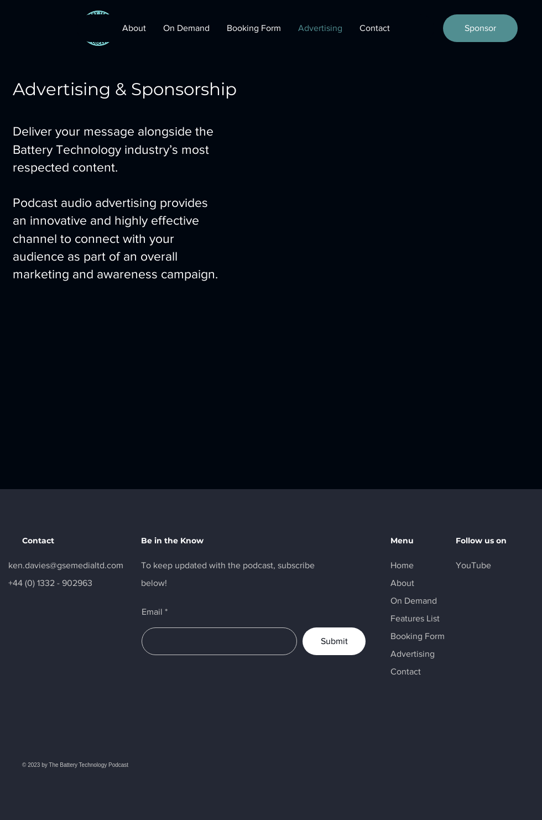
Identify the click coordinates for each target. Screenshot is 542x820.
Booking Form (417, 636)
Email (152, 612)
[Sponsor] (480, 28)
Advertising (412, 653)
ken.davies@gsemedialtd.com (65, 565)
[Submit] (334, 641)
